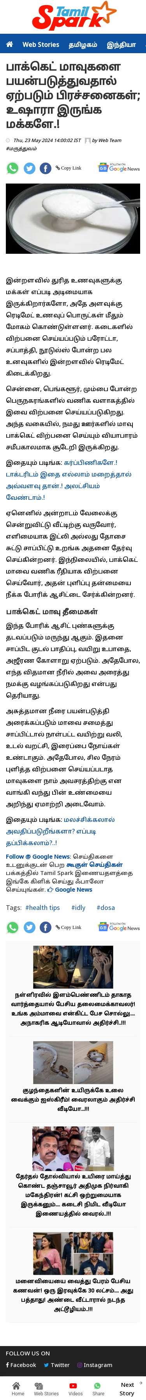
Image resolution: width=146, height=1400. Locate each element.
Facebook (21, 1365)
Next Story (127, 1388)
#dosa (105, 907)
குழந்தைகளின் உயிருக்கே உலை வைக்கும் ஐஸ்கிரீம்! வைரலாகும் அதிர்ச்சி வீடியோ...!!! (73, 1100)
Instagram (95, 1365)
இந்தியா (121, 45)
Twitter (57, 1365)
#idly (77, 907)
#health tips (42, 907)
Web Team (109, 141)
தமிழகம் (83, 45)
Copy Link (70, 168)
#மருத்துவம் (21, 149)
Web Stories (41, 45)
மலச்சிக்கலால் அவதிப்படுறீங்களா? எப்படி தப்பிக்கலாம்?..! (60, 831)
